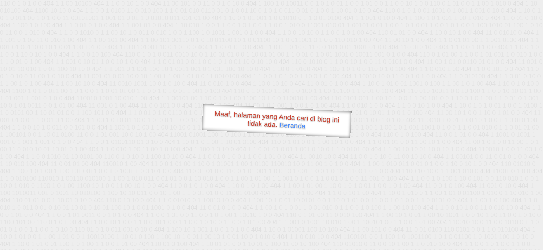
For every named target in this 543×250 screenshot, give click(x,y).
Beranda (292, 125)
